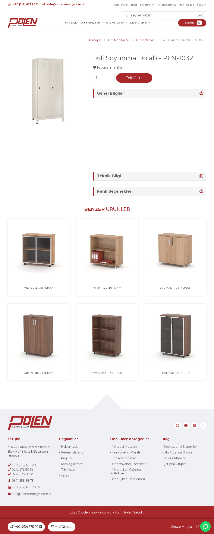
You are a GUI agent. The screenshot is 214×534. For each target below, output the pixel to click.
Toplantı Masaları (124, 458)
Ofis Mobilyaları (90, 22)
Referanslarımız (72, 452)
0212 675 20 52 (22, 469)
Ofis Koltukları (115, 22)
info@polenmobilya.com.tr (64, 4)
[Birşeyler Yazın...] (158, 15)
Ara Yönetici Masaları (127, 452)
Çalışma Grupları (175, 464)
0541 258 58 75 (23, 481)
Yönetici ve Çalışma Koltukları (125, 471)
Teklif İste (192, 23)
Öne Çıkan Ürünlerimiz (128, 479)
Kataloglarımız (166, 4)
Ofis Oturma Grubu (177, 452)
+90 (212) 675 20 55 (26, 487)
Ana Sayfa (71, 22)
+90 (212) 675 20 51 (23, 4)
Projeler (66, 458)
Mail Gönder (62, 527)
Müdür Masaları (174, 458)
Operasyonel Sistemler (129, 464)
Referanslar (121, 4)
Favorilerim (147, 4)
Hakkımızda (186, 4)
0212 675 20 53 (22, 474)
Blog (134, 4)
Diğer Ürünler (138, 22)
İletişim (201, 4)
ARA (200, 15)
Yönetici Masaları (124, 447)
